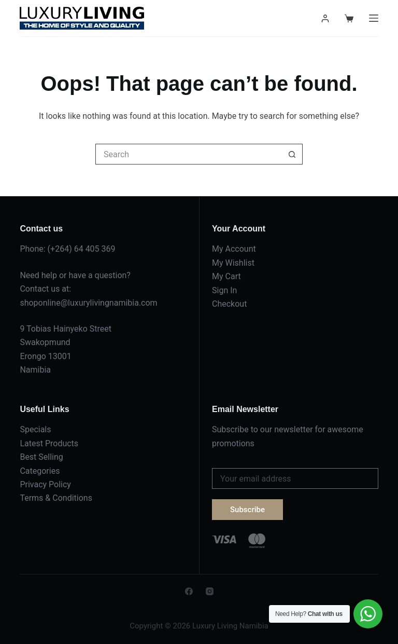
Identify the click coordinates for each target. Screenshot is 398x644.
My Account (234, 249)
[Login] (325, 18)
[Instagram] (210, 591)
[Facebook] (189, 591)
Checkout (229, 304)
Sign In (224, 290)
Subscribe (247, 509)
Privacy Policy (45, 484)
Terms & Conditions (56, 498)
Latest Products (49, 443)
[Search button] (292, 154)
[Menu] (373, 18)
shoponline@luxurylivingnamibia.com (88, 303)
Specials (35, 429)
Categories (40, 471)
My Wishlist (233, 263)
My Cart (226, 276)
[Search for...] (188, 154)
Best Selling (41, 457)
